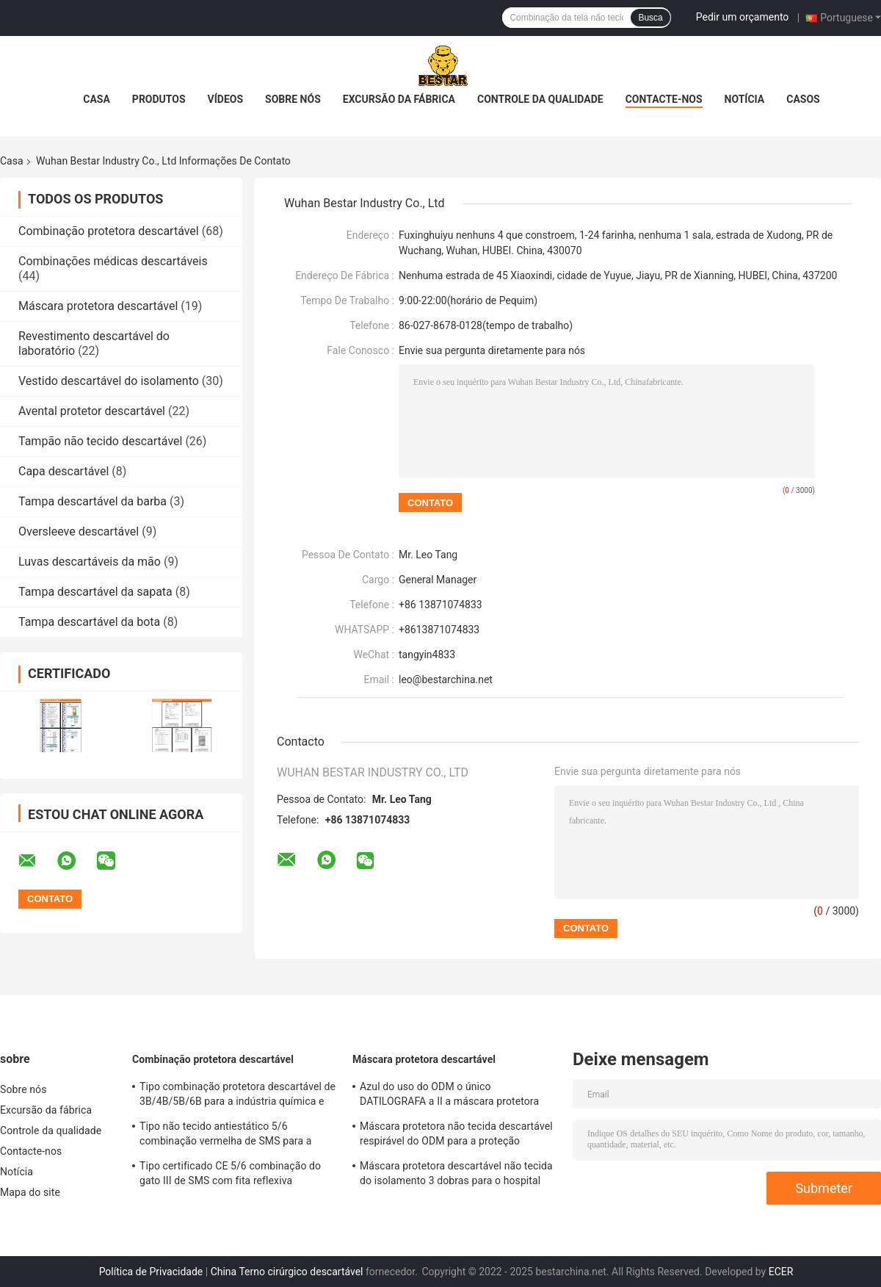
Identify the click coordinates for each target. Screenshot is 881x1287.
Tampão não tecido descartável (100, 441)
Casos (802, 99)
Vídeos (226, 99)
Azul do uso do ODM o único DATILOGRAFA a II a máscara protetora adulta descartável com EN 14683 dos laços (449, 1096)
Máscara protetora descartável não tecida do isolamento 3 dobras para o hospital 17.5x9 (456, 1175)
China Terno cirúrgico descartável (287, 1271)
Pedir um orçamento (742, 17)
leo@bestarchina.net (446, 679)
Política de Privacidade (151, 1271)
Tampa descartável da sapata (95, 592)
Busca (650, 17)
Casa (96, 99)
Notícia (745, 99)
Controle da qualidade (540, 99)
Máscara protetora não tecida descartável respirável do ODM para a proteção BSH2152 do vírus (456, 1135)
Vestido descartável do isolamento (108, 381)
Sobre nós (293, 99)
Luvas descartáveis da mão (89, 562)
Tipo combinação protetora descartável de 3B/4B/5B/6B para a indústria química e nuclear (237, 1096)
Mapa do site (30, 1192)
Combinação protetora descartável (108, 231)
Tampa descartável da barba (92, 501)
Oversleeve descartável (78, 531)
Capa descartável (63, 471)
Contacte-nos (664, 99)
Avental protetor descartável (91, 411)
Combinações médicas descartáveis (113, 261)
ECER (781, 1271)
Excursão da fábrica (399, 99)
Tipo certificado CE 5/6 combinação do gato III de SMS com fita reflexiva (230, 1173)
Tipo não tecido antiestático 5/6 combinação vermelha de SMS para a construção (225, 1135)
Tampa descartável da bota (89, 622)
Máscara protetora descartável (98, 306)
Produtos (159, 99)
